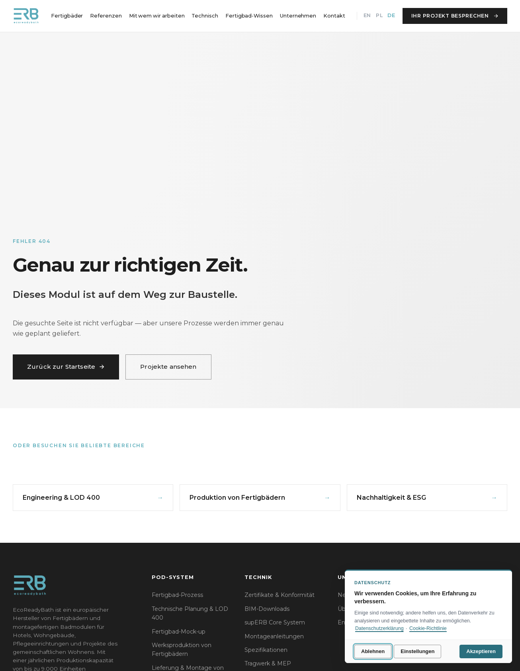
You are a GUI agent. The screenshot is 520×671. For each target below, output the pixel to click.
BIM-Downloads (266, 608)
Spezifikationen (265, 649)
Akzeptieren (481, 651)
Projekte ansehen (168, 366)
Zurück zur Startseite (66, 366)
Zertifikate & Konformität (279, 595)
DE (391, 15)
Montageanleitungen (274, 636)
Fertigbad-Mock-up (178, 631)
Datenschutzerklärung (379, 628)
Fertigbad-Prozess (177, 595)
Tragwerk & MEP (267, 663)
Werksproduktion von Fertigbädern (181, 649)
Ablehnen (373, 651)
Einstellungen (417, 651)
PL (379, 15)
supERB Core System (274, 622)
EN (367, 15)
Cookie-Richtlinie (428, 628)
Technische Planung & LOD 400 (190, 613)
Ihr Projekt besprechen (454, 16)
